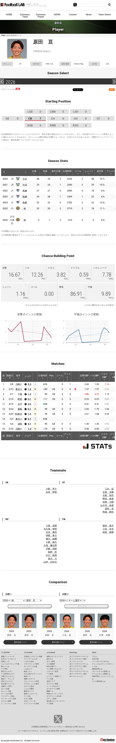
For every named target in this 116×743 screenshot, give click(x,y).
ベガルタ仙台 (29, 661)
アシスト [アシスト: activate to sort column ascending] (67, 377)
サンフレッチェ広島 (8, 699)
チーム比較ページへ (30, 606)
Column (73, 14)
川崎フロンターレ (7, 676)
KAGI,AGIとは (97, 669)
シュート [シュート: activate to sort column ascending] (88, 172)
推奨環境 (43, 727)
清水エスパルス (7, 681)
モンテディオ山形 (30, 666)
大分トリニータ (30, 701)
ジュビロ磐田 (29, 689)
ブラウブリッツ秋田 (31, 664)
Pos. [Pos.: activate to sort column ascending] (51, 376)
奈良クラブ (51, 681)
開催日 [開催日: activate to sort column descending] (9, 376)
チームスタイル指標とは (101, 674)
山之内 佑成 (107, 505)
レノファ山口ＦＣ (53, 686)
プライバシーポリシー (56, 727)
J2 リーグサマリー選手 (78, 666)
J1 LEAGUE (5, 652)
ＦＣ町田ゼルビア (7, 674)
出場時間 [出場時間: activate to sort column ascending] (67, 172)
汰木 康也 (51, 532)
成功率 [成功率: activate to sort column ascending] (100, 172)
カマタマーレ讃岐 (53, 689)
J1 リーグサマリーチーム (78, 656)
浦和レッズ (5, 661)
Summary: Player (41, 15)
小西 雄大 (51, 542)
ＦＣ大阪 (50, 679)
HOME (9, 14)
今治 (25, 179)
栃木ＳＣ (50, 659)
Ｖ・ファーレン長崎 (8, 704)
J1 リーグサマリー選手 (78, 659)
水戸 (20, 404)
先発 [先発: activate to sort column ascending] (45, 172)
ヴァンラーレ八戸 (30, 659)
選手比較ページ (20, 642)
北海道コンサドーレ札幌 (33, 656)
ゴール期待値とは (98, 681)
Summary (73, 652)
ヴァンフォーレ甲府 (31, 681)
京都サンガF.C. (6, 686)
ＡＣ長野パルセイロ (54, 669)
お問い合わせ (79, 727)
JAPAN (57, 14)
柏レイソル (5, 666)
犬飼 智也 (108, 495)
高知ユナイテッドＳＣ (55, 694)
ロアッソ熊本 (52, 699)
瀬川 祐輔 (51, 538)
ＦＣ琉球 (50, 704)
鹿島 (20, 409)
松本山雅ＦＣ (52, 666)
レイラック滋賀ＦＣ (54, 676)
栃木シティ (28, 671)
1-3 (29, 414)
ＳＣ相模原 (51, 664)
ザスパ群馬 (51, 661)
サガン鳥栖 (28, 699)
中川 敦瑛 (51, 555)
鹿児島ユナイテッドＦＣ (56, 701)
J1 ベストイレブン (76, 661)
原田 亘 (109, 508)
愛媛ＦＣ (50, 691)
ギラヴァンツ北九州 (54, 696)
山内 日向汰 (50, 562)
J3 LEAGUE (51, 652)
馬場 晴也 (108, 512)
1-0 (29, 429)
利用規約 (35, 727)
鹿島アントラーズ (7, 656)
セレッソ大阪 (6, 691)
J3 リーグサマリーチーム (78, 671)
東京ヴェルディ (7, 671)
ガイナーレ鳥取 (52, 684)
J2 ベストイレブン (76, 669)
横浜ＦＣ (27, 676)
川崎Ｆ (18, 384)
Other (94, 652)
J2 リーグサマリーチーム (78, 664)
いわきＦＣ (28, 669)
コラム (94, 656)
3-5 (29, 384)
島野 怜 (52, 552)
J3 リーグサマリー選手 (78, 674)
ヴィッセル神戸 (7, 694)
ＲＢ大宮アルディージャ (33, 674)
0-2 (29, 404)
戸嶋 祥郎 (51, 548)
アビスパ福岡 (6, 701)
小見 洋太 (108, 529)
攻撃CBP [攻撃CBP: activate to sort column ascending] (84, 376)
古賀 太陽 (108, 492)
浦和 (20, 424)
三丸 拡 (109, 488)
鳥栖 (25, 190)
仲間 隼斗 (51, 535)
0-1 (29, 399)
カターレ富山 (29, 686)
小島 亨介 (51, 488)
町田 (20, 399)
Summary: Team (25, 15)
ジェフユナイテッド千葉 (10, 664)
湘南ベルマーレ (30, 679)
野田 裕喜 (108, 498)
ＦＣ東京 (4, 669)
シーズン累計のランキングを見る (98, 305)
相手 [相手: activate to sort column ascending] (18, 376)
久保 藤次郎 (50, 545)
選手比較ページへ (86, 606)
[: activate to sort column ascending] (9, 172)
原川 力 (52, 558)
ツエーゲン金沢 (52, 671)
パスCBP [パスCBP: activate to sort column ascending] (94, 376)
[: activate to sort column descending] (4, 172)
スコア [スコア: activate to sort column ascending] (27, 376)
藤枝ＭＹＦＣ (29, 691)
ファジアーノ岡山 (7, 696)
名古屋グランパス (7, 684)
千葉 (20, 394)
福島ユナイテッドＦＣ (55, 656)
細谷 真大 (108, 525)
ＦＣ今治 (27, 696)
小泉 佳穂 (51, 525)
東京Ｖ (18, 389)
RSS (112, 90)
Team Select (104, 14)
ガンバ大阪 (5, 689)
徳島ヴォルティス (30, 694)
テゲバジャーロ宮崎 (31, 704)
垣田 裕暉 (108, 532)
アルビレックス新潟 (31, 684)
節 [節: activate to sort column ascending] (3, 376)
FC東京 (18, 414)
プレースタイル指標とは (101, 671)
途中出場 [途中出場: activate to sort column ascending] (56, 172)
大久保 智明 (50, 529)
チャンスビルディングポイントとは (40, 305)
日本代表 (95, 659)
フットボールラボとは (100, 661)
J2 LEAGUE (28, 652)
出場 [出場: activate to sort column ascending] (34, 172)
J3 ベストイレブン (76, 676)
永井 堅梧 (51, 492)
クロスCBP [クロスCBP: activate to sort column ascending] (104, 377)
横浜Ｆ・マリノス (7, 679)
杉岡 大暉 (108, 502)
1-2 (29, 389)
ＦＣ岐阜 (50, 674)
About (89, 14)
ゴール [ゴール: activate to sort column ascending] (78, 172)
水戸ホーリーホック (8, 659)
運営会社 (69, 727)
